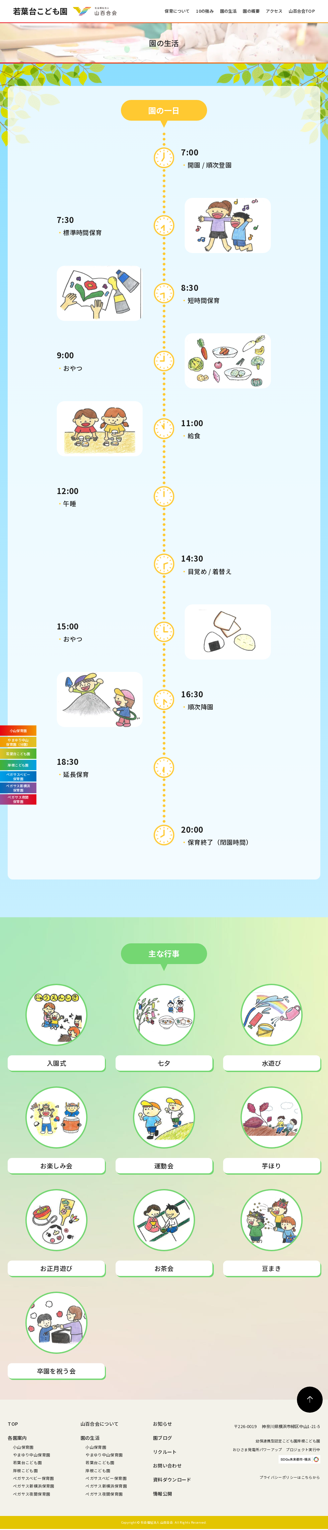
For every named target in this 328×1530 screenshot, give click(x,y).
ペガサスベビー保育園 (33, 1478)
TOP (13, 1423)
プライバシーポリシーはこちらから (290, 1495)
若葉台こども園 (27, 1462)
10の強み (204, 11)
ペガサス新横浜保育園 (33, 1486)
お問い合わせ (167, 1465)
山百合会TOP (302, 11)
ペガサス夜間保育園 (31, 1494)
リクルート (165, 1451)
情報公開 (162, 1493)
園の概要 (251, 11)
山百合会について (99, 1423)
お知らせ (162, 1423)
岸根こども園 (25, 1470)
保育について (177, 11)
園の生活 (228, 11)
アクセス (274, 11)
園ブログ (162, 1437)
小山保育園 (23, 1447)
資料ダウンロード (172, 1479)
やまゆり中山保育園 (31, 1454)
